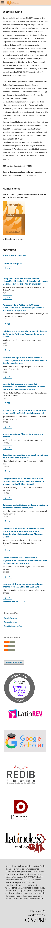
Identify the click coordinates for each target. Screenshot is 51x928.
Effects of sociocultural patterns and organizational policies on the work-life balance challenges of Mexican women (25, 560)
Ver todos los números (12, 601)
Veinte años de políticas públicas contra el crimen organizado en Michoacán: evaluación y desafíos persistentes (25, 360)
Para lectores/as (10, 618)
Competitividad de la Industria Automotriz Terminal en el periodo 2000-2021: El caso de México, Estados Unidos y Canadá (23, 481)
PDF (8, 268)
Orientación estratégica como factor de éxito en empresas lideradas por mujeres (25, 506)
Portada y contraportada (14, 255)
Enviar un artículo (14, 662)
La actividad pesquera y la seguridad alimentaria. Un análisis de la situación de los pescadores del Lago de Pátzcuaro (24, 387)
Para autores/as (10, 622)
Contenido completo (12, 263)
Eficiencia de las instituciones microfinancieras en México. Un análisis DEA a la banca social (24, 411)
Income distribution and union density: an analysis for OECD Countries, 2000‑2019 (23, 585)
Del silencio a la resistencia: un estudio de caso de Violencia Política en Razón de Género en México (25, 334)
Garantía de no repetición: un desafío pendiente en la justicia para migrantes (25, 456)
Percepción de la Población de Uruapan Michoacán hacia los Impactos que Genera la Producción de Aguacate (23, 308)
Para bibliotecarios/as (13, 626)
